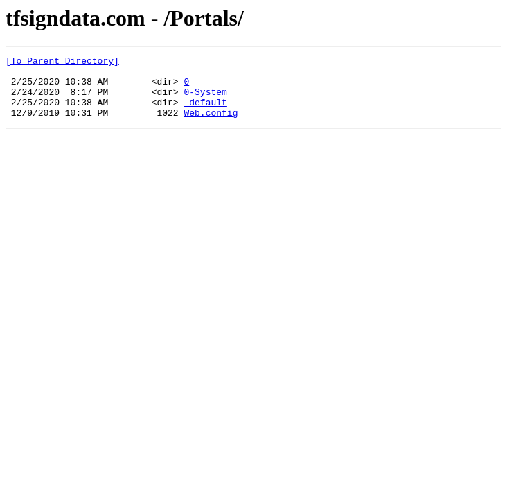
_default (205, 112)
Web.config (211, 125)
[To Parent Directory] (62, 62)
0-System (205, 100)
